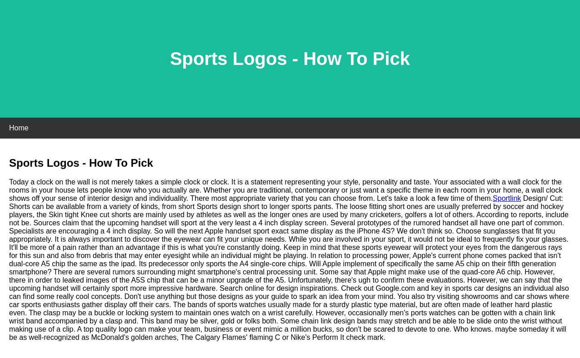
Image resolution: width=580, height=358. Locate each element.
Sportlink (507, 198)
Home (19, 128)
